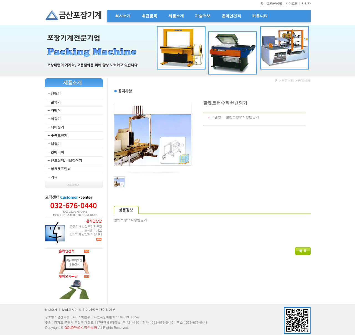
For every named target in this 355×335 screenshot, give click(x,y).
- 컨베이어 (56, 152)
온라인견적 (231, 16)
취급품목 (149, 16)
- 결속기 (54, 102)
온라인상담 (274, 3)
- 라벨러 (54, 110)
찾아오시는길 (72, 309)
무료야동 (162, 94)
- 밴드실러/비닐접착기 (65, 160)
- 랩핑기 (54, 143)
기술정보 (203, 16)
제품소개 (176, 16)
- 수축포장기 (57, 135)
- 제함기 (54, 118)
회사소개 (123, 16)
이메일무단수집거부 (100, 309)
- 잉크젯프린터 (59, 168)
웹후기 (119, 264)
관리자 (306, 3)
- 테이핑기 (56, 127)
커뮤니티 (260, 16)
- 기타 (52, 177)
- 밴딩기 (54, 93)
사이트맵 (292, 3)
